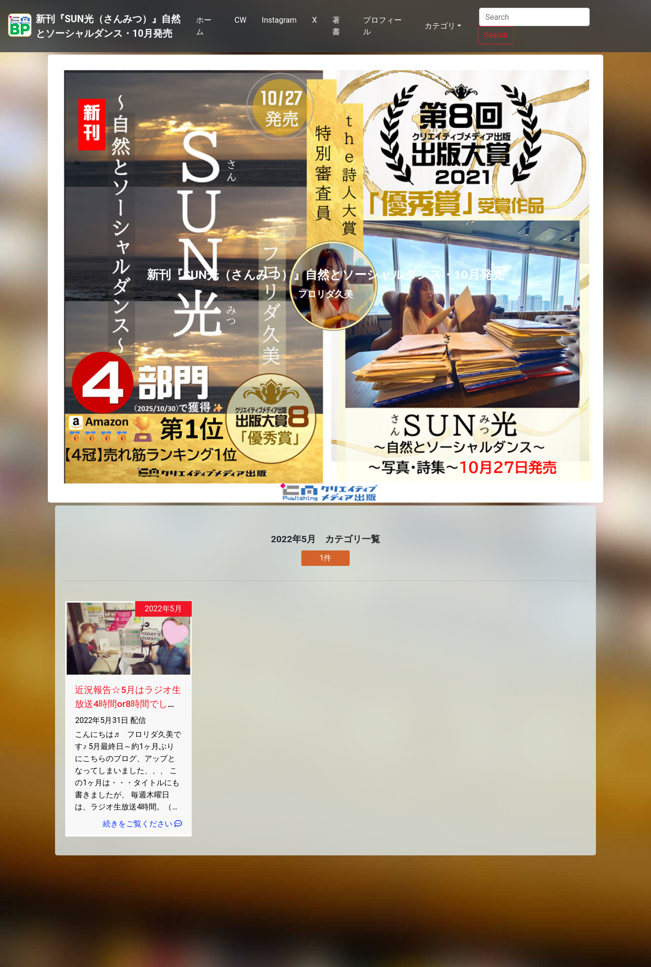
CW (240, 20)
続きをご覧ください (142, 823)
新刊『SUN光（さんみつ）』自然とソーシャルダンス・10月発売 (108, 26)
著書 (336, 25)
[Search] (534, 17)
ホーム (204, 25)
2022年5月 (163, 608)
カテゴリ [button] (440, 25)
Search (496, 35)
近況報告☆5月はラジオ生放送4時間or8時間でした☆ (128, 703)
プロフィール (382, 25)
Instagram (279, 20)
